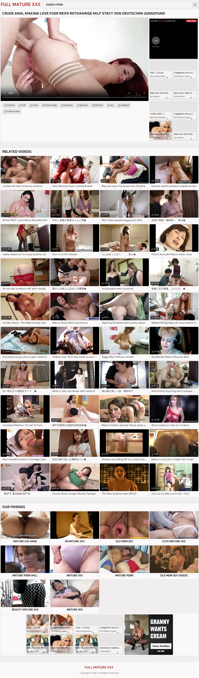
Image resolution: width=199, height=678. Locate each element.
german (84, 105)
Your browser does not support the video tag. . (75, 59)
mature (11, 105)
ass (112, 105)
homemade (51, 105)
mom (35, 105)
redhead (125, 105)
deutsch (99, 105)
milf (24, 105)
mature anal (13, 111)
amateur (68, 105)
